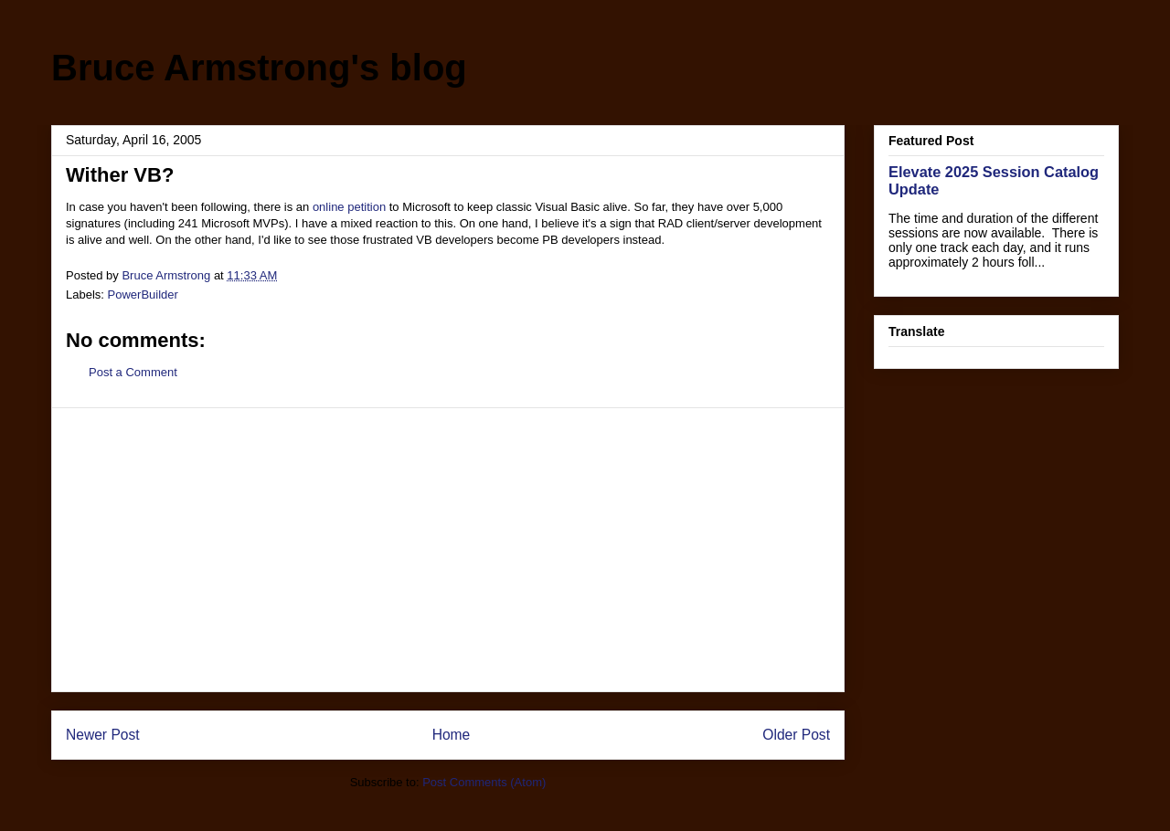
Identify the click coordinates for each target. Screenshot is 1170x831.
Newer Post (103, 734)
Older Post (796, 734)
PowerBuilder (143, 294)
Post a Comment (133, 372)
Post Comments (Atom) (484, 782)
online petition (349, 207)
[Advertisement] (448, 550)
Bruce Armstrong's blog (259, 67)
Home (451, 734)
